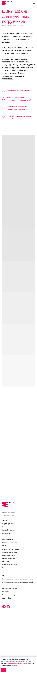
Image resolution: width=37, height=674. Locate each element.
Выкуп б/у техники (8, 573)
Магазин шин (6, 577)
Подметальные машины (10, 611)
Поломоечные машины (10, 608)
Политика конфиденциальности (13, 638)
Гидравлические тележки (10, 592)
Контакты (5, 635)
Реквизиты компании (9, 632)
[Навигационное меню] (34, 3)
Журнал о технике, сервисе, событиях (15, 619)
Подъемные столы (8, 599)
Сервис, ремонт (7, 567)
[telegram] (4, 651)
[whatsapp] (8, 651)
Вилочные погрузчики (9, 586)
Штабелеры (6, 589)
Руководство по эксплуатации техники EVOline (18, 625)
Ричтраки (5, 605)
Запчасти (5, 570)
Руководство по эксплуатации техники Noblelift (18, 622)
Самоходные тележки (9, 596)
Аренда (4, 564)
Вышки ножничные (8, 602)
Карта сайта (6, 641)
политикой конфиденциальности (17, 663)
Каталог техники (8, 583)
